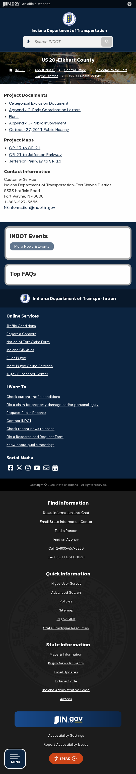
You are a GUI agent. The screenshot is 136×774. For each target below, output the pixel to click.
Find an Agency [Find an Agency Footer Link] (66, 539)
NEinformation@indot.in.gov (29, 207)
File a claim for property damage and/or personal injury (53, 404)
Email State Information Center (66, 521)
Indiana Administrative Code (66, 690)
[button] (130, 4)
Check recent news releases (30, 428)
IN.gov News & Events (66, 663)
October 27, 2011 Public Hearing (39, 129)
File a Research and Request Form (35, 436)
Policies (66, 601)
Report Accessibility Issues (66, 744)
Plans (14, 116)
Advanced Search (66, 592)
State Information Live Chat (66, 512)
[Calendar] (55, 468)
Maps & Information (66, 654)
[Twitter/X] (19, 468)
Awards (66, 699)
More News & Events (31, 246)
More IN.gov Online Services (30, 366)
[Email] (46, 468)
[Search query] (66, 42)
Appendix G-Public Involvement (37, 123)
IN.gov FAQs (66, 619)
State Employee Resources (66, 628)
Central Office (75, 70)
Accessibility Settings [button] (66, 735)
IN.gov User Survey (66, 583)
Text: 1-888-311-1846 (66, 557)
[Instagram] (28, 468)
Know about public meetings (30, 444)
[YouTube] (37, 468)
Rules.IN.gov (16, 358)
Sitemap (66, 610)
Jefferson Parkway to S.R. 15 (35, 161)
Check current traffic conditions (33, 396)
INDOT (20, 70)
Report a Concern (21, 334)
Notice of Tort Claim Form (28, 342)
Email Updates (66, 672)
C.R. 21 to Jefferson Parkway (35, 154)
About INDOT (45, 70)
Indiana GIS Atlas (20, 350)
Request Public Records (26, 412)
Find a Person (66, 530)
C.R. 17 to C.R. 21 (24, 147)
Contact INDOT (19, 420)
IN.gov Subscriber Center (27, 374)
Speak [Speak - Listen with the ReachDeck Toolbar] (65, 758)
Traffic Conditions (21, 326)
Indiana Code (66, 681)
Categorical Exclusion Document (39, 103)
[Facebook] (10, 468)
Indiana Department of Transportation (69, 30)
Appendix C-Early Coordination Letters (45, 109)
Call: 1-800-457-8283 (66, 548)
